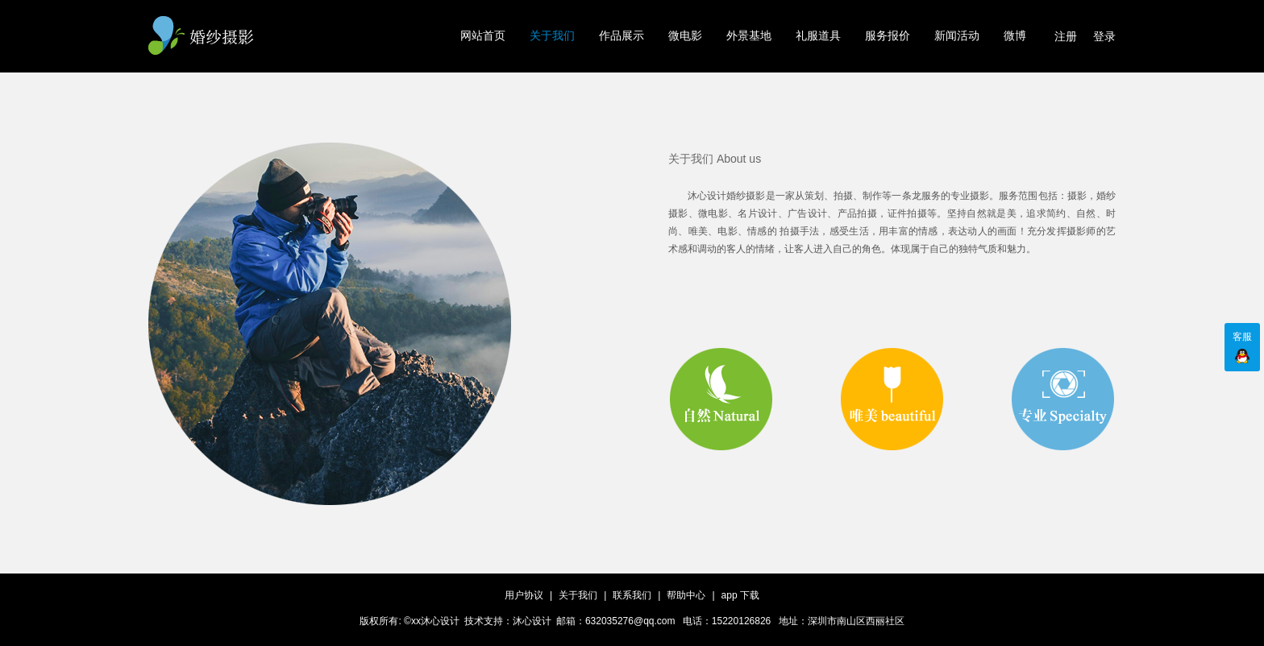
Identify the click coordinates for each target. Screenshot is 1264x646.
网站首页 (482, 36)
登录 (1104, 36)
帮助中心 (686, 595)
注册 (1065, 36)
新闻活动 (956, 36)
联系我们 (632, 595)
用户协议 (524, 595)
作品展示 (621, 36)
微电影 (685, 36)
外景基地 (748, 36)
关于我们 (552, 36)
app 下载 (740, 595)
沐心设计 (532, 621)
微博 (1015, 36)
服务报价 (887, 36)
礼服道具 (818, 36)
